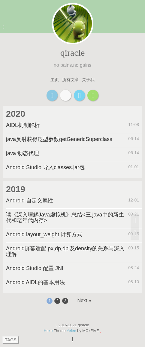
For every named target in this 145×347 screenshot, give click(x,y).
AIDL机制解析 (23, 125)
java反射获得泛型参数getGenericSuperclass (59, 139)
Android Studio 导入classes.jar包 (45, 167)
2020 (15, 114)
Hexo (48, 330)
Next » (84, 300)
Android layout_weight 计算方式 (44, 234)
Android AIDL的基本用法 (35, 282)
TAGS (11, 339)
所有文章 (70, 79)
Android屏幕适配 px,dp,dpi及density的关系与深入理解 (65, 251)
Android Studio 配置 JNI (34, 268)
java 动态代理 (22, 153)
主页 (54, 79)
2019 (15, 189)
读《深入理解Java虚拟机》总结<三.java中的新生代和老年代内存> (65, 217)
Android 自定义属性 (29, 201)
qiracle (72, 52)
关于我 (88, 79)
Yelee (71, 330)
